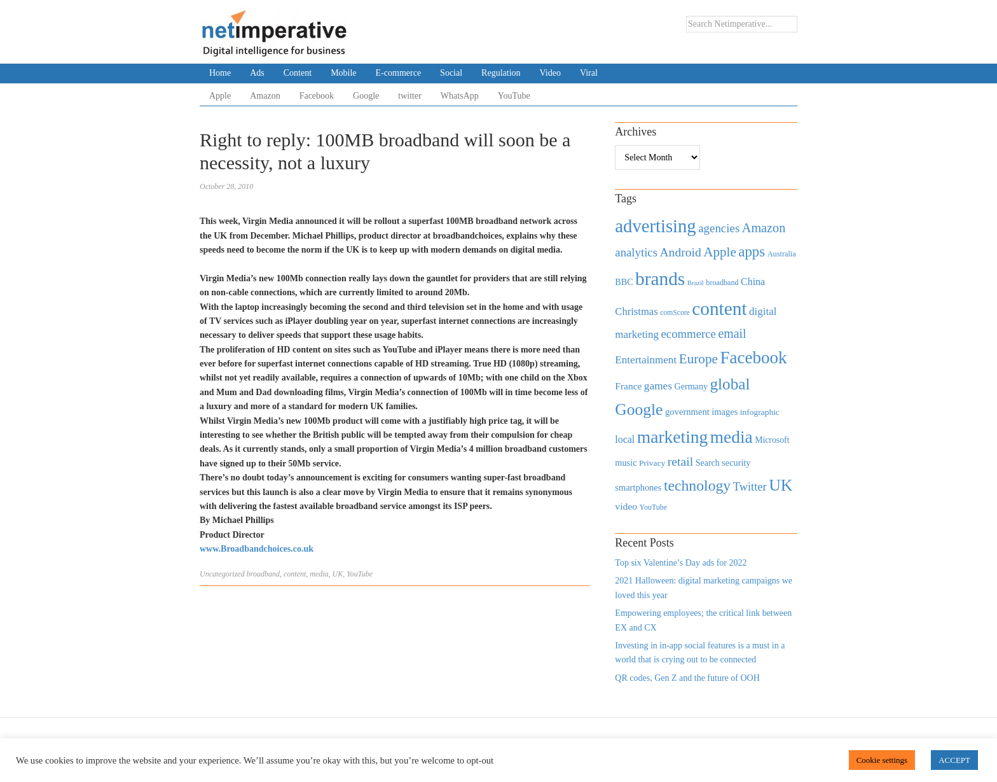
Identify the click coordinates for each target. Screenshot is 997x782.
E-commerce (399, 73)
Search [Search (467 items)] (708, 463)
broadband (263, 573)
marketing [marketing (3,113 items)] (672, 437)
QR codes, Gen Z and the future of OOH (687, 678)
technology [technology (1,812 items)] (697, 485)
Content (298, 73)
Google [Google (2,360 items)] (639, 409)
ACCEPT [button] (954, 760)
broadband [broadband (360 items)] (722, 282)
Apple (220, 96)
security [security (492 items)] (736, 462)
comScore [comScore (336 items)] (675, 313)
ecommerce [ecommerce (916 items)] (688, 333)
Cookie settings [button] (882, 760)
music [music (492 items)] (625, 462)
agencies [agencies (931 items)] (718, 228)
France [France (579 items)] (628, 386)
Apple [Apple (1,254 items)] (719, 252)
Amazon (265, 96)
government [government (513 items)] (687, 412)
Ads (257, 73)
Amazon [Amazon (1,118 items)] (764, 228)
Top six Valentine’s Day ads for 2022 (680, 563)
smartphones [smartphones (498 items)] (638, 487)
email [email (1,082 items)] (732, 333)
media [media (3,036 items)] (731, 437)
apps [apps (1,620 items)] (751, 252)
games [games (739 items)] (658, 386)
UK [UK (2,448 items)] (780, 485)
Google (366, 96)
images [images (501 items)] (725, 412)
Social (451, 73)
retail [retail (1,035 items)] (681, 461)
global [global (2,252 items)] (730, 384)
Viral (589, 73)
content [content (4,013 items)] (719, 308)
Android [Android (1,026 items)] (680, 252)
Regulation (500, 73)
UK (338, 573)
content (295, 573)
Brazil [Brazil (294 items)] (695, 282)
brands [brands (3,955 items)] (660, 279)
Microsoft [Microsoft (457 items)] (772, 440)
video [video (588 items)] (626, 506)
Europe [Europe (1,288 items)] (698, 359)
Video (550, 73)
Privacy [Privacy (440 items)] (652, 463)
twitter (410, 96)
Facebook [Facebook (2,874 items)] (753, 357)
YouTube (514, 96)
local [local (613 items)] (625, 439)
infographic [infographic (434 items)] (760, 412)
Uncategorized (222, 573)
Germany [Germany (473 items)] (691, 386)
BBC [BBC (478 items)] (624, 282)
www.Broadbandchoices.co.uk (256, 549)
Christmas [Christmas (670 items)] (636, 311)
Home (220, 73)
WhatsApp (460, 96)
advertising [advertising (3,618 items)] (655, 226)
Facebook (316, 96)
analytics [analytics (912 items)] (636, 252)
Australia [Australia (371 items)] (781, 253)
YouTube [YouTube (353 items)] (654, 507)
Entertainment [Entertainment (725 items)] (646, 360)
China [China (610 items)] (753, 281)
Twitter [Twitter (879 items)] (750, 486)
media (319, 573)
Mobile (343, 73)
